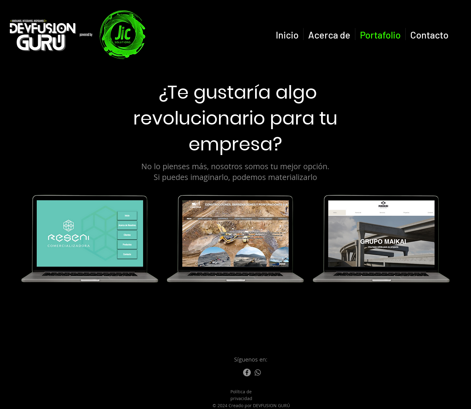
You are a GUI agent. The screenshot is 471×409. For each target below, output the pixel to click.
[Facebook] (247, 372)
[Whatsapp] (258, 372)
